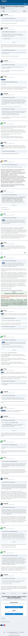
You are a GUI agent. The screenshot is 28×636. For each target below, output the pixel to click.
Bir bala (5, 76)
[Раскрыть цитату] (2, 18)
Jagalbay (5, 160)
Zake (12, 31)
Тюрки (13, 8)
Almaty (11, 18)
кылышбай (6, 14)
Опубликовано (9, 15)
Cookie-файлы (21, 632)
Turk (11, 97)
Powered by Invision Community (14, 633)
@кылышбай (3, 79)
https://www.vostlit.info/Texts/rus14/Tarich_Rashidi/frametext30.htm (12, 290)
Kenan (5, 190)
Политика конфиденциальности (12, 632)
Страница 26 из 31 (14, 11)
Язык (4, 632)
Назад (3, 11)
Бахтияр (4, 8)
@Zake (2, 145)
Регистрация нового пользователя (14, 607)
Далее (24, 11)
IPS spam (10, 635)
